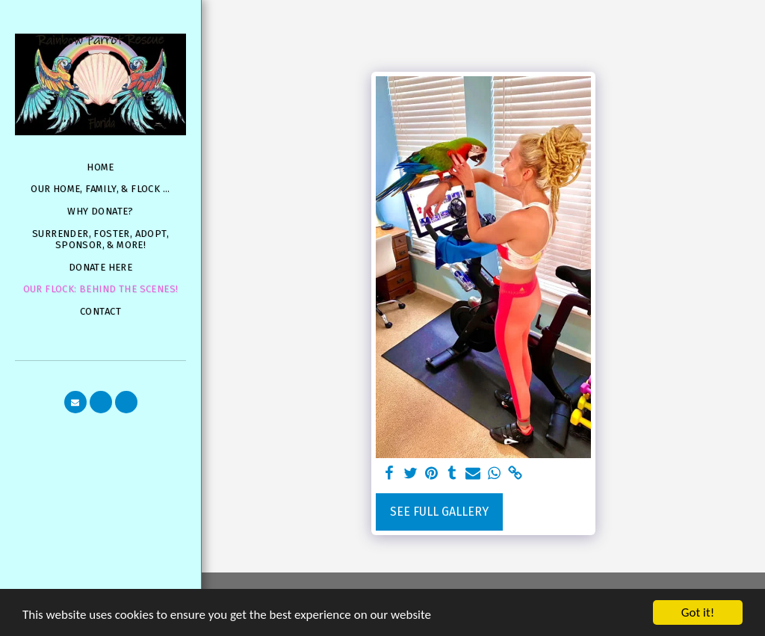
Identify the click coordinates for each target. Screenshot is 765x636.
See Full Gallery (439, 511)
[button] (75, 402)
